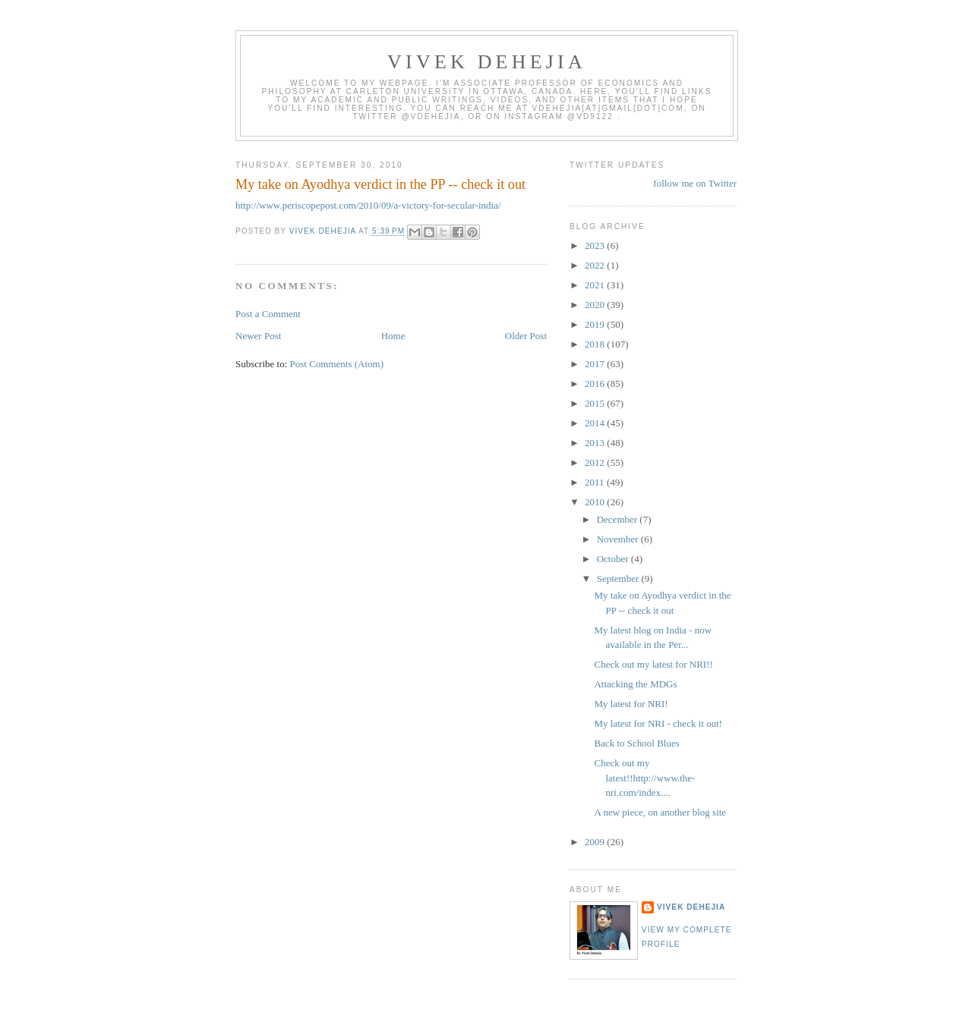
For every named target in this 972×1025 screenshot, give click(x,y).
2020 (596, 304)
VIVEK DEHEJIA (486, 62)
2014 (596, 423)
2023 (596, 245)
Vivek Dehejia (691, 907)
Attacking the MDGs (635, 684)
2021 (596, 285)
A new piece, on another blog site (660, 812)
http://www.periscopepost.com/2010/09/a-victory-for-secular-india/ (368, 205)
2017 (596, 363)
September (619, 578)
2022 (596, 265)
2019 (596, 324)
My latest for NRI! (630, 703)
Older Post (526, 335)
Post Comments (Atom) (337, 363)
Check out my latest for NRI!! (653, 664)
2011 (596, 482)
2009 (596, 841)
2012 (596, 462)
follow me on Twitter (695, 183)
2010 (596, 502)
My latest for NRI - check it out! (658, 723)
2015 (596, 403)
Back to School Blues (636, 743)
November (619, 539)
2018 (596, 344)
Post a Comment (268, 313)
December (618, 519)
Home (393, 335)
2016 (596, 383)
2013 (596, 442)
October (614, 558)
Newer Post (258, 335)
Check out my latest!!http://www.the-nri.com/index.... (644, 777)
